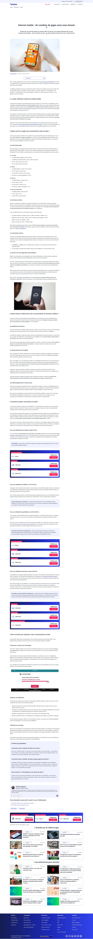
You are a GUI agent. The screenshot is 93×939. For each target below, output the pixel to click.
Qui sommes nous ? (76, 917)
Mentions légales (75, 922)
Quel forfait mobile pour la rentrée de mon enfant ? (22, 803)
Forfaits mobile (14, 920)
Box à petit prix (27, 920)
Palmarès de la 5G (45, 929)
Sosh (58, 929)
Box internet (13, 917)
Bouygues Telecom (61, 917)
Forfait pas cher (27, 922)
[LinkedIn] (57, 796)
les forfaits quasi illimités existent (49, 576)
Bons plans (26, 917)
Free (58, 920)
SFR (58, 922)
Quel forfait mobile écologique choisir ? (20, 805)
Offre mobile (13, 808)
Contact (74, 920)
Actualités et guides (45, 917)
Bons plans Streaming (28, 927)
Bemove (28, 935)
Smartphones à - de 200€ (29, 924)
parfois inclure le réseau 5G (29, 524)
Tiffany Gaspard (13, 73)
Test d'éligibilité (44, 920)
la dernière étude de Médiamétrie (47, 81)
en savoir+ (27, 824)
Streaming (13, 924)
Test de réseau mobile (46, 924)
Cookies (74, 927)
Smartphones (14, 922)
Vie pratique (22, 808)
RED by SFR (60, 924)
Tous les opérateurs (61, 932)
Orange (58, 927)
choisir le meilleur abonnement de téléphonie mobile (30, 124)
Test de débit (44, 922)
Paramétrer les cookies (16, 937)
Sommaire (28, 78)
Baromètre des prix (45, 927)
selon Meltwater (22, 228)
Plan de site (74, 929)
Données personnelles (77, 924)
